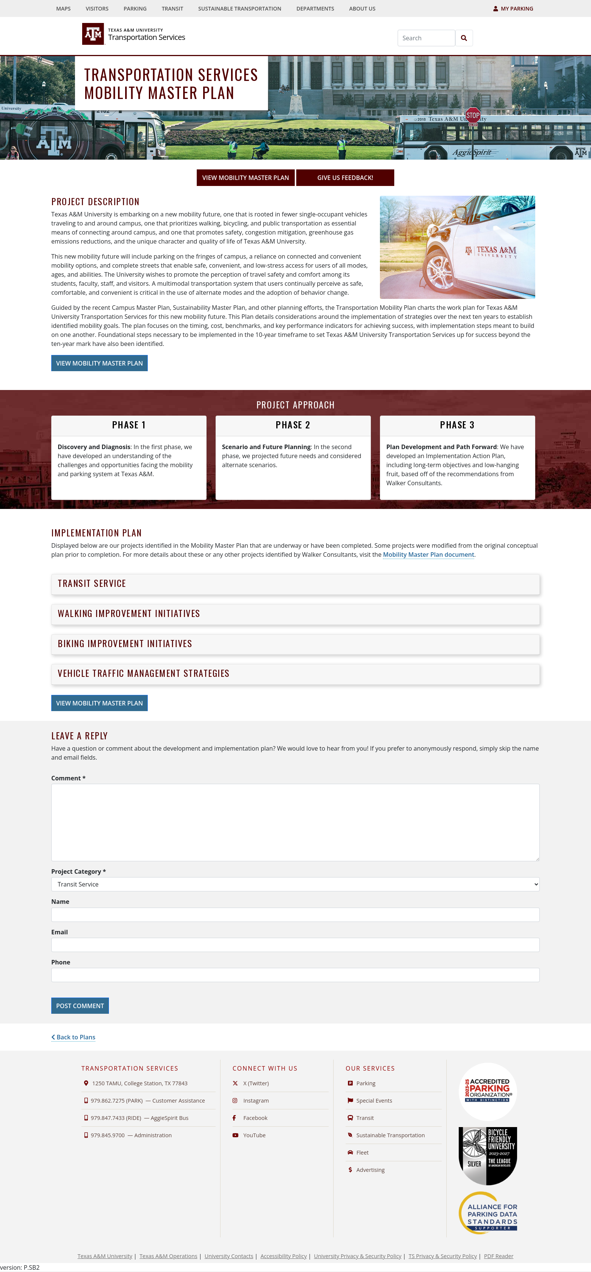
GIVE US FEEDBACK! (355, 177)
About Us (364, 8)
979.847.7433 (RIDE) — (134, 1117)
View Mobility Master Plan (245, 178)
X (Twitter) (251, 1083)
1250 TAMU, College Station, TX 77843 (134, 1083)
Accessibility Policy (283, 1256)
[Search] (426, 38)
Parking (137, 8)
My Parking (513, 8)
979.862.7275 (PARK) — (143, 1100)
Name (60, 901)
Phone (60, 962)
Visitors (97, 8)
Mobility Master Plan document (428, 554)
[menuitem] (60, 8)
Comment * (68, 778)
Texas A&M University (105, 1256)
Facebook (250, 1117)
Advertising (365, 1169)
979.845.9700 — (126, 1135)
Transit (174, 8)
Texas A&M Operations (168, 1256)
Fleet (357, 1152)
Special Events (369, 1100)
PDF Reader (498, 1256)
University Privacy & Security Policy (357, 1256)
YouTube (249, 1135)
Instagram (251, 1100)
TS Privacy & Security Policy (443, 1256)
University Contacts (229, 1256)
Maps (65, 8)
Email (59, 932)
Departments (317, 8)
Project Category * (78, 871)
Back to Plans (73, 1037)
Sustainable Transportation (241, 8)
